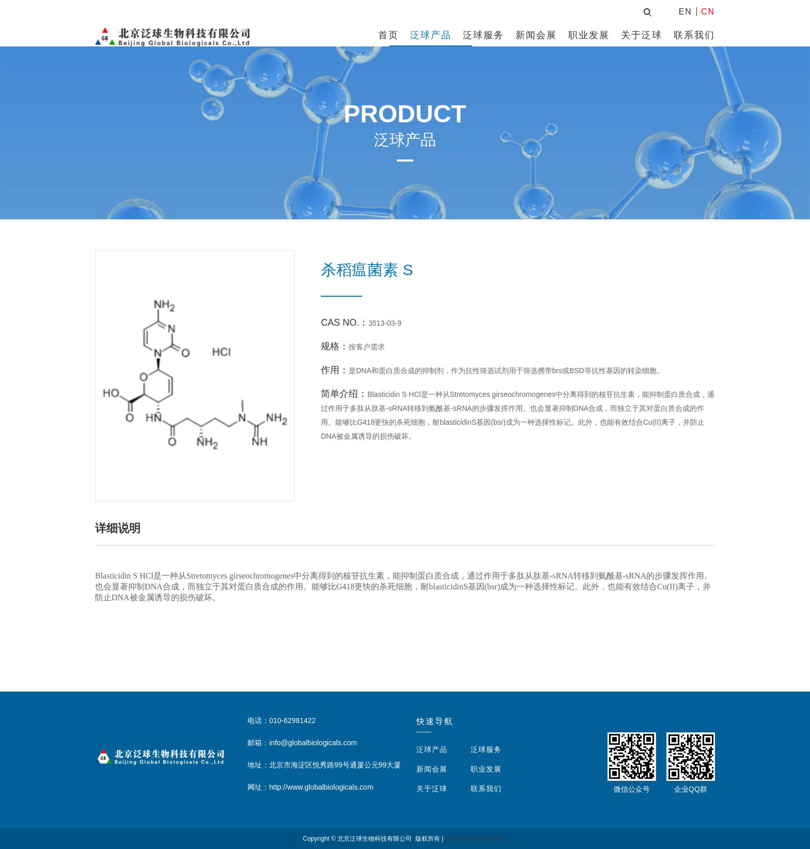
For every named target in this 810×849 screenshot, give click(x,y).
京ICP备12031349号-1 (476, 838)
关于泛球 (641, 35)
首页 (388, 35)
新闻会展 (536, 35)
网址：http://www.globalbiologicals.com (310, 787)
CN (708, 11)
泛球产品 (430, 35)
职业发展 (589, 35)
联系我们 (694, 35)
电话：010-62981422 (281, 720)
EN (685, 11)
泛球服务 (483, 35)
